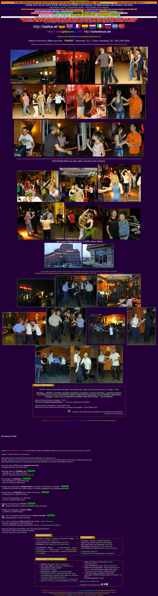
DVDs (65, 571)
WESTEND (82, 395)
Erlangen (26, 454)
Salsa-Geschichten (110, 566)
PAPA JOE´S (87, 397)
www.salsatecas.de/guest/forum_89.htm (76, 450)
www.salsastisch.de (49, 460)
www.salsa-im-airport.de (24, 475)
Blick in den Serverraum (109, 548)
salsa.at (61, 36)
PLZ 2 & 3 (66, 579)
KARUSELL (101, 393)
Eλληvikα (115, 27)
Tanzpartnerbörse (47, 579)
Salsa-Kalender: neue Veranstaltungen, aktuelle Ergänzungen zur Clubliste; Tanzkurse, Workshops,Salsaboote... (59, 575)
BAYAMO (74, 393)
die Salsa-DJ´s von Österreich (101, 546)
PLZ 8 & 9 (53, 581)
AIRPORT (49, 393)
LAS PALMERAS (106, 397)
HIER (68, 405)
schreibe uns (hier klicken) (93, 571)
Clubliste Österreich (103, 541)
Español (85, 27)
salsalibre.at (107, 2)
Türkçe (121, 27)
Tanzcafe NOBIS (103, 395)
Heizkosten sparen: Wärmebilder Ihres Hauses (88, 7)
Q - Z (56, 540)
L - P (51, 540)
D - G (41, 540)
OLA (38, 395)
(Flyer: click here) (47, 521)
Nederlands (92, 27)
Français (77, 27)
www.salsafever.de (49, 458)
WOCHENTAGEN (106, 542)
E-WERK (78, 397)
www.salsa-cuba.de (29, 460)
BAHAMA (66, 393)
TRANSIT (72, 395)
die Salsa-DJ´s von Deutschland (57, 544)
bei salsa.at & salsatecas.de (61, 566)
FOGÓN (93, 393)
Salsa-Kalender (122, 44)
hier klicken (114, 575)
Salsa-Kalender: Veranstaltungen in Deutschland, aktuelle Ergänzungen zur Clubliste (56, 551)
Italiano (100, 27)
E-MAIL (101, 578)
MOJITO (118, 393)
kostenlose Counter (57, 7)
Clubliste (111, 44)
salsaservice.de (13, 460)
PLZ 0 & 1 (57, 579)
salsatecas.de (74, 36)
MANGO (110, 393)
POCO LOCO (59, 397)
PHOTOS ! (65, 542)
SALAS (54, 395)
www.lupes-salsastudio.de (51, 525)
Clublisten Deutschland (60, 539)
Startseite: (73, 412)
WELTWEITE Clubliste (49, 570)
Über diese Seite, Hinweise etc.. (58, 564)
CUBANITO (70, 397)
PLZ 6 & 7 (45, 581)
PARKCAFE (46, 395)
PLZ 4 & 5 (74, 579)
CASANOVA (83, 393)
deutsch (62, 27)
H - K (47, 540)
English (69, 27)
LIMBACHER (115, 395)
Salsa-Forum (53, 549)
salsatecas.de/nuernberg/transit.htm (79, 0)
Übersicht (38, 402)
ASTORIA (57, 393)
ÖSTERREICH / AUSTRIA (67, 581)
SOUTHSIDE (63, 395)
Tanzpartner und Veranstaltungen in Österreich (97, 553)
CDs (59, 571)
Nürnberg (41, 41)
